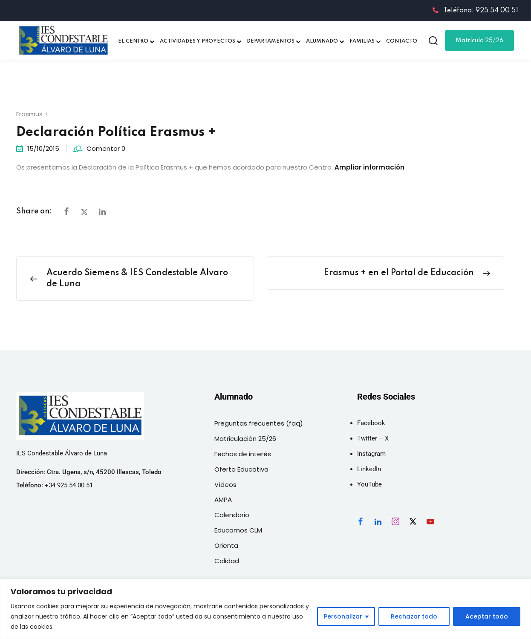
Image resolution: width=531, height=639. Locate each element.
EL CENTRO (133, 41)
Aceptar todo (486, 616)
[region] (265, 609)
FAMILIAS (362, 41)
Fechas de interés (242, 453)
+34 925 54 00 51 (69, 485)
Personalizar (343, 616)
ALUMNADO (322, 41)
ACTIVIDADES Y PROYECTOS (197, 41)
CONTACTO (401, 41)
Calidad (226, 560)
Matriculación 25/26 (245, 438)
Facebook (371, 423)
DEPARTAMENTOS (270, 41)
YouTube (369, 484)
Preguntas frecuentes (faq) (258, 423)
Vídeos (225, 484)
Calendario (231, 514)
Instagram (371, 454)
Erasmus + (32, 113)
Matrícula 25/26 (479, 40)
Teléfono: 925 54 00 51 (475, 10)
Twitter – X (373, 438)
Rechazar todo (414, 616)
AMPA (223, 499)
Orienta (226, 545)
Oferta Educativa (241, 469)
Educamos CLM (238, 530)
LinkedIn (369, 469)
